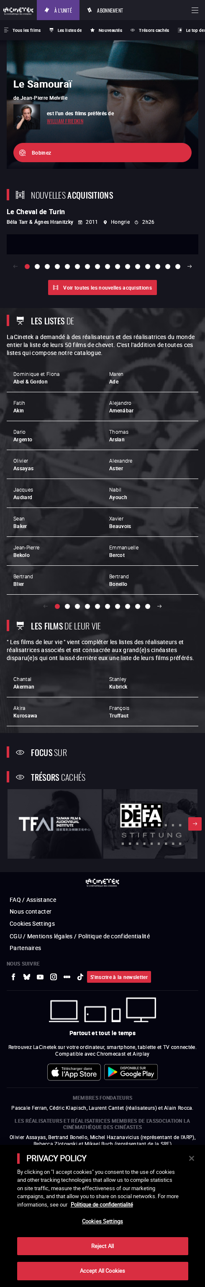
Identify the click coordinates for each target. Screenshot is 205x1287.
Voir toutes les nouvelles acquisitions (107, 287)
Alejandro (121, 406)
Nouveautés (110, 30)
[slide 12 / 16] (137, 266)
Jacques (23, 493)
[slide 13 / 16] (147, 266)
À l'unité (63, 10)
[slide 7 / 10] (117, 606)
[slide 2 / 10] (67, 606)
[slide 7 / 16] (87, 266)
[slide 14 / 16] (157, 266)
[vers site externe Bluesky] (26, 977)
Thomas (118, 435)
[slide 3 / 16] (47, 266)
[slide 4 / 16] (57, 266)
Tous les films (27, 30)
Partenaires (25, 948)
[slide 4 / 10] (87, 606)
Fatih (19, 406)
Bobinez (41, 152)
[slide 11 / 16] (127, 266)
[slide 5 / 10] (97, 606)
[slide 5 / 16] (67, 266)
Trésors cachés (154, 30)
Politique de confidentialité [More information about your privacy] (102, 1204)
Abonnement (110, 10)
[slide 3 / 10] (77, 606)
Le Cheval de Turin (36, 211)
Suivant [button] (189, 266)
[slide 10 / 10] (147, 606)
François (119, 711)
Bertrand (23, 580)
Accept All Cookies (102, 1270)
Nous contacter (30, 911)
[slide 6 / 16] (77, 266)
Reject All (102, 1246)
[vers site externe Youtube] (40, 977)
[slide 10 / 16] (117, 266)
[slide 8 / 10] (127, 606)
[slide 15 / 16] (167, 266)
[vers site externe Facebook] (13, 977)
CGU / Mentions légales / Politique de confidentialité (80, 936)
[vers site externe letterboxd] (67, 977)
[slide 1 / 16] (27, 266)
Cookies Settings (32, 923)
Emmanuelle (123, 551)
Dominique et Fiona (36, 377)
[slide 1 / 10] (57, 606)
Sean (20, 522)
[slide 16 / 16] (177, 266)
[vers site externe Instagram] (53, 977)
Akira (25, 711)
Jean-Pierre (26, 551)
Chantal (23, 683)
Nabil (118, 493)
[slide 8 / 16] (97, 266)
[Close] (191, 1158)
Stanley (118, 683)
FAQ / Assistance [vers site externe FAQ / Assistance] (33, 900)
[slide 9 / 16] (107, 266)
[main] (102, 1216)
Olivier (23, 464)
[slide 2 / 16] (37, 266)
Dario (22, 435)
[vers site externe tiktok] (80, 977)
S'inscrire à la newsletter (119, 977)
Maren (116, 377)
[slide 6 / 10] (107, 606)
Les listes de (70, 30)
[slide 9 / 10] (137, 606)
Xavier (120, 522)
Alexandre (121, 464)
